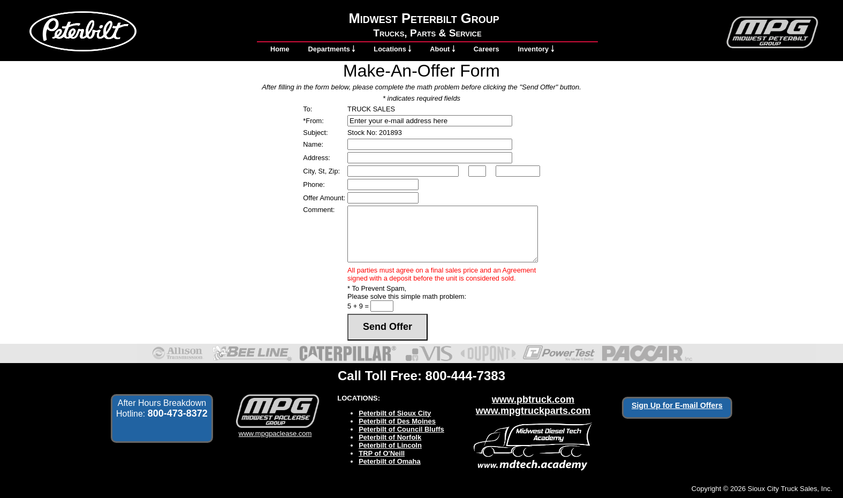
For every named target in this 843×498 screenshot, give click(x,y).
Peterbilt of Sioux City (395, 413)
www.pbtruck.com (533, 399)
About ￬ (442, 49)
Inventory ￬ (536, 49)
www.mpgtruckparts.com (533, 410)
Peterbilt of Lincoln (390, 445)
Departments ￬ (331, 49)
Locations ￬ (392, 49)
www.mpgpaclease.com (275, 429)
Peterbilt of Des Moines (397, 421)
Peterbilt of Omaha (390, 461)
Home (280, 49)
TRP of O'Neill (382, 453)
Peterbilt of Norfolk (390, 437)
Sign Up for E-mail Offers (677, 405)
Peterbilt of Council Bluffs (401, 429)
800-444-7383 (465, 375)
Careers (486, 49)
